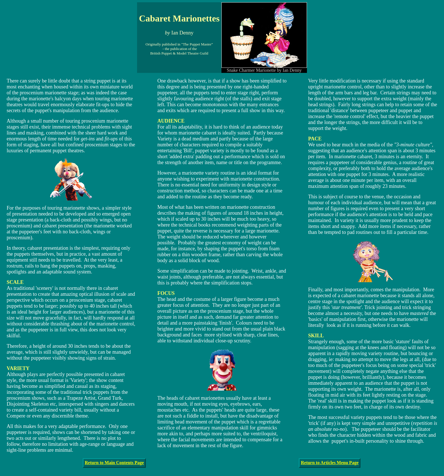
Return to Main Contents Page (114, 462)
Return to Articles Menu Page (329, 462)
